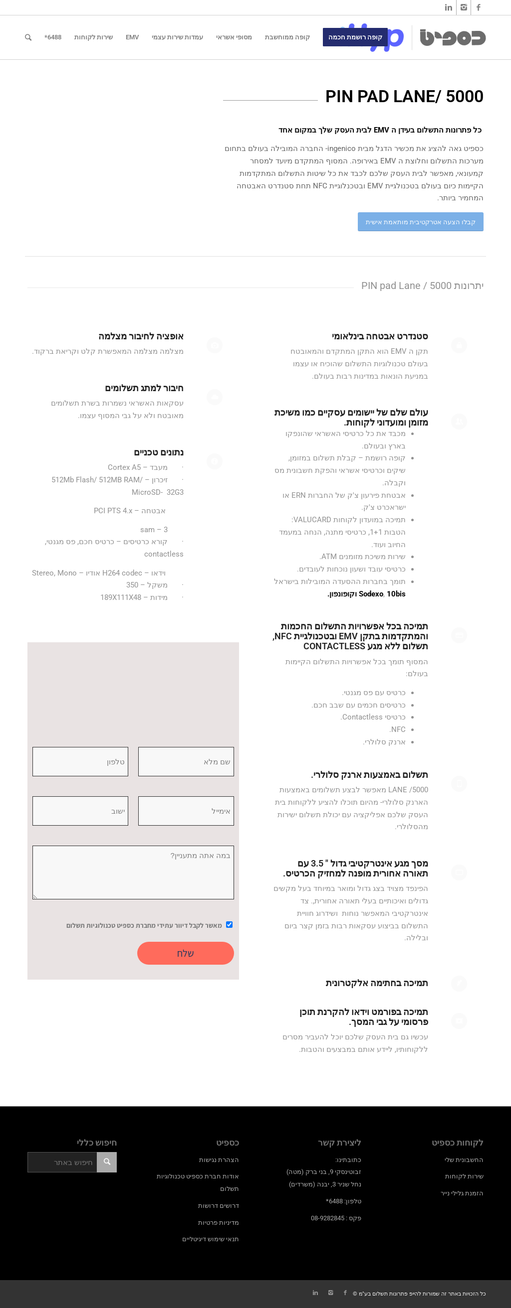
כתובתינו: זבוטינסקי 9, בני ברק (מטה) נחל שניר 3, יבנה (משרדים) (323, 1172)
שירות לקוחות (464, 1176)
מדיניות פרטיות (218, 1222)
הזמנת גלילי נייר (462, 1193)
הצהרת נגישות (219, 1159)
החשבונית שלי (464, 1159)
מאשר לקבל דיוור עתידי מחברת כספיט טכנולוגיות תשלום (144, 925)
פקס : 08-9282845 (336, 1218)
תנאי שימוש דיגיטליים (210, 1239)
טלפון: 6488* (343, 1201)
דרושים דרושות (218, 1205)
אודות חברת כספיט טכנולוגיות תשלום (198, 1182)
